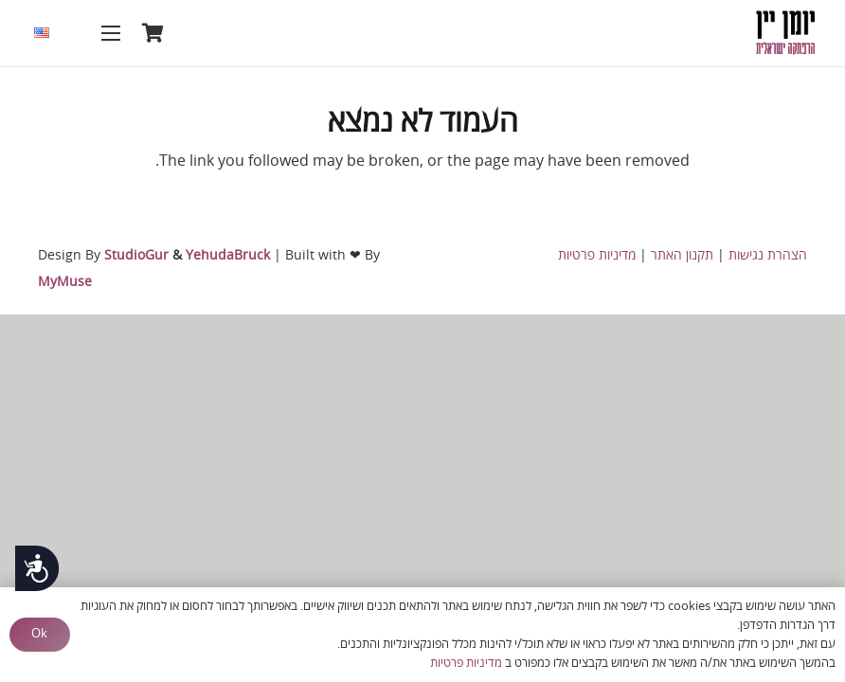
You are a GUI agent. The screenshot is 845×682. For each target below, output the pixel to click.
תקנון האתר (682, 255)
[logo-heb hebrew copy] (784, 33)
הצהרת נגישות (767, 255)
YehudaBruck (228, 255)
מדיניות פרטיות (597, 255)
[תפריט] (111, 33)
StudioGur (136, 255)
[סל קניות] (153, 33)
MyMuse (65, 282)
